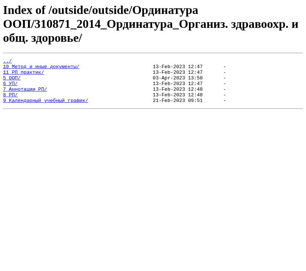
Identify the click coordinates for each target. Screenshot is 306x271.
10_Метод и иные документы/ (41, 68)
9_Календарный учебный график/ (45, 109)
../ (7, 61)
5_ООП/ (12, 82)
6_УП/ (10, 88)
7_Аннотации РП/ (25, 95)
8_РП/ (10, 102)
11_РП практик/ (23, 75)
